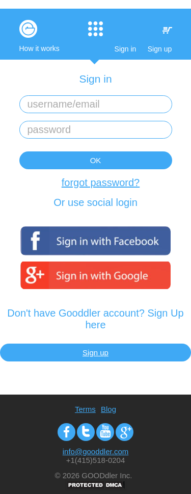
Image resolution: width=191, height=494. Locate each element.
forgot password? (101, 182)
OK (95, 160)
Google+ (124, 432)
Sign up (160, 49)
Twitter (86, 432)
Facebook (66, 432)
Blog (108, 409)
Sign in (126, 49)
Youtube (105, 432)
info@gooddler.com (95, 451)
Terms (85, 409)
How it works (39, 48)
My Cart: (167, 30)
